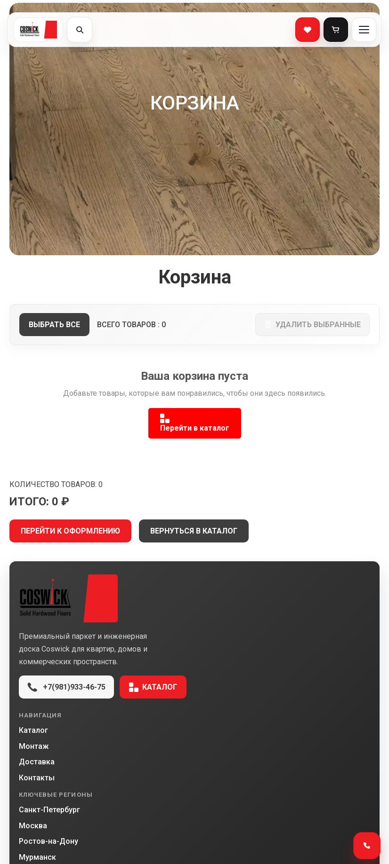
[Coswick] (38, 29)
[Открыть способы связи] (367, 845)
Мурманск (37, 857)
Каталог (153, 687)
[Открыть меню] (364, 29)
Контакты (37, 777)
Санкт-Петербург (49, 809)
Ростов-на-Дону (48, 841)
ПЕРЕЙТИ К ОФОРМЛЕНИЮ (70, 530)
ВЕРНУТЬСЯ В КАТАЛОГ (193, 530)
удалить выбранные (312, 324)
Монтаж (34, 746)
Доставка (37, 761)
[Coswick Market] (194, 598)
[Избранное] (307, 29)
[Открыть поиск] (79, 29)
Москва (33, 825)
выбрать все (54, 324)
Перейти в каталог (194, 423)
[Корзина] (336, 29)
